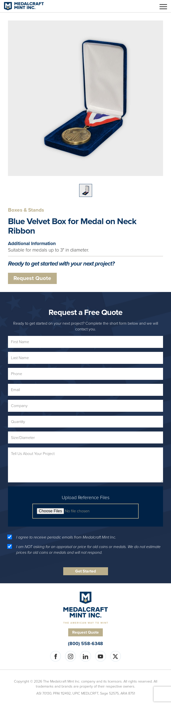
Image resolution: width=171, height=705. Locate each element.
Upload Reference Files (86, 497)
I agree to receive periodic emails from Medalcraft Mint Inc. (66, 537)
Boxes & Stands (26, 210)
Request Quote (32, 278)
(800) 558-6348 (85, 643)
